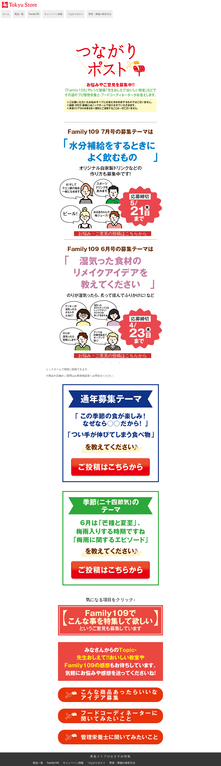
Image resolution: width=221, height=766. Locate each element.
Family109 (34, 14)
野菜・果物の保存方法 (100, 14)
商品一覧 (19, 14)
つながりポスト (75, 14)
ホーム (6, 14)
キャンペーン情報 (53, 14)
